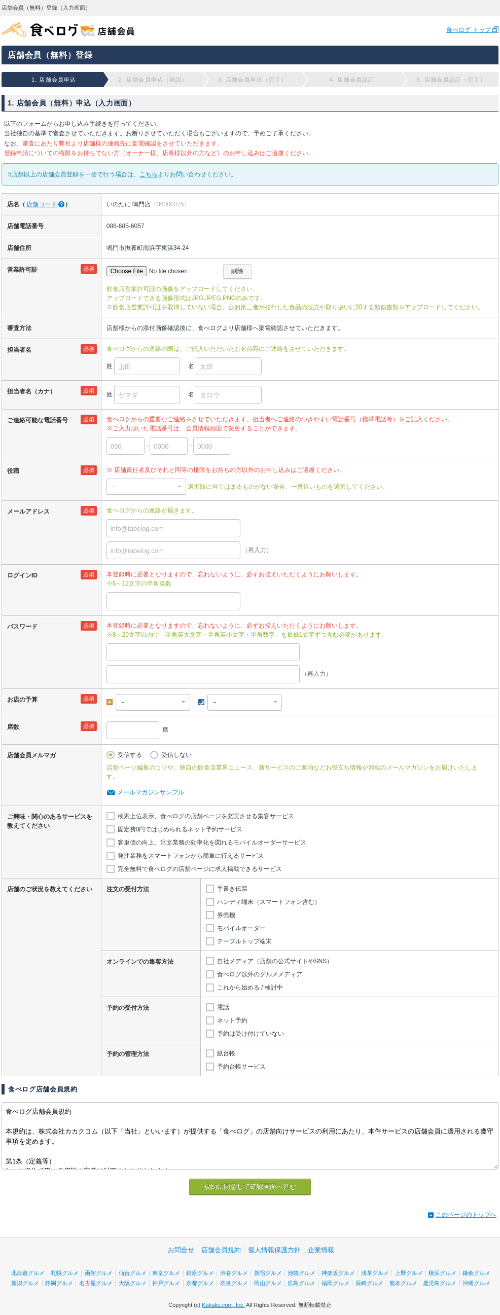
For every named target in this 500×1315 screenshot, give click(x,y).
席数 (13, 726)
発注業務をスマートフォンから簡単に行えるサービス (191, 855)
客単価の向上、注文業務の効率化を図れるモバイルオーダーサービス (212, 842)
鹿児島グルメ (439, 1283)
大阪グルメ (133, 1283)
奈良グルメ (234, 1283)
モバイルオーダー (241, 928)
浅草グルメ (375, 1273)
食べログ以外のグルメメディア (259, 974)
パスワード (22, 626)
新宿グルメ (268, 1273)
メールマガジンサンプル (150, 792)
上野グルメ (409, 1273)
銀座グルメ (200, 1273)
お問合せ (181, 1250)
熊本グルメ (403, 1283)
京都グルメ (200, 1283)
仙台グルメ (133, 1273)
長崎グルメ (369, 1283)
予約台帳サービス (241, 1066)
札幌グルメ (65, 1273)
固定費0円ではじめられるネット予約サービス (180, 829)
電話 (223, 1007)
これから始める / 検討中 (250, 987)
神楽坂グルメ (338, 1273)
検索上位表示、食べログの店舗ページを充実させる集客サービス (206, 816)
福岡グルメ (335, 1283)
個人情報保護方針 (274, 1250)
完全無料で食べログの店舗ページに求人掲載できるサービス (200, 868)
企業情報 (321, 1250)
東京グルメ (166, 1273)
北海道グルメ (28, 1273)
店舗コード (41, 204)
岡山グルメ (268, 1283)
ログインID (22, 575)
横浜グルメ (442, 1273)
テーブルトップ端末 (244, 941)
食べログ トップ (469, 29)
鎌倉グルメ (476, 1273)
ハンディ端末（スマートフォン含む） (268, 901)
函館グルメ (99, 1273)
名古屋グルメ (96, 1283)
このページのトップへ (466, 1214)
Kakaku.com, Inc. (223, 1305)
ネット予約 (232, 1020)
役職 (13, 470)
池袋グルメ (301, 1273)
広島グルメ (301, 1283)
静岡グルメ (59, 1283)
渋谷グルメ (234, 1273)
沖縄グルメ (476, 1283)
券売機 (226, 915)
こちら (148, 174)
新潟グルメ (25, 1283)
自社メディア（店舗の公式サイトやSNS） (275, 961)
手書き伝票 (232, 888)
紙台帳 (226, 1053)
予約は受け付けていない (250, 1033)
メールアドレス (28, 511)
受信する (130, 754)
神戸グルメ (166, 1283)
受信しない (176, 754)
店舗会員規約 (221, 1250)
